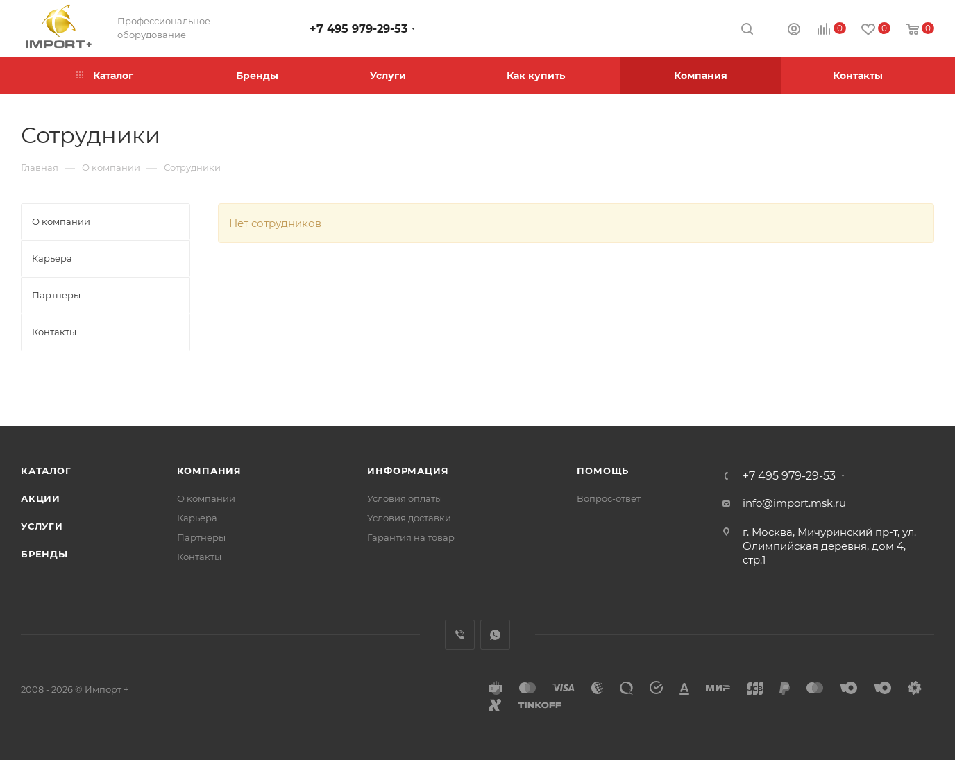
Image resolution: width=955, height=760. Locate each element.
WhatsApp (495, 635)
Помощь (603, 470)
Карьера (197, 517)
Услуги (42, 526)
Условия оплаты (404, 498)
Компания (209, 470)
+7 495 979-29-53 (358, 28)
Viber (460, 635)
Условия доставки (409, 517)
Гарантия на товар (411, 537)
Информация (407, 470)
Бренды (44, 553)
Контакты (199, 556)
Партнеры (201, 537)
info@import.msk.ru (794, 502)
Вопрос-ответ (609, 498)
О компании (206, 498)
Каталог (46, 470)
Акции (40, 498)
